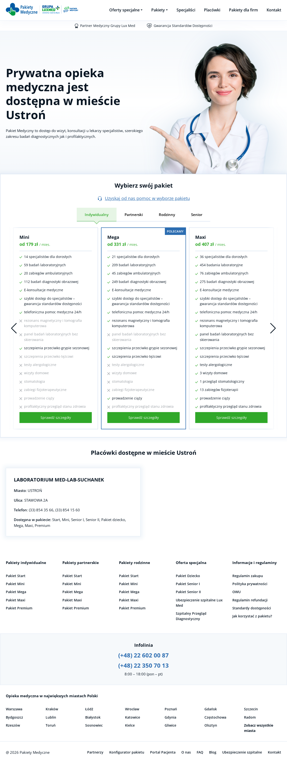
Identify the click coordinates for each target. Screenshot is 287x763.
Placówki (212, 10)
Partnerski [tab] (134, 214)
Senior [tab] (196, 214)
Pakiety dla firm (243, 10)
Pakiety (158, 10)
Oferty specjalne (124, 10)
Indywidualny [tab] (97, 214)
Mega (113, 237)
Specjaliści (186, 10)
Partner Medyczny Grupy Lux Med (107, 25)
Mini (24, 237)
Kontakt (274, 10)
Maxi (200, 237)
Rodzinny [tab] (167, 214)
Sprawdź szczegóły (56, 417)
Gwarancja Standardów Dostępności (183, 25)
